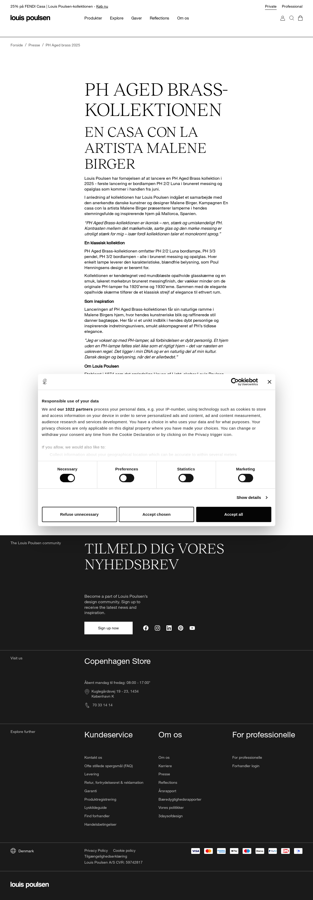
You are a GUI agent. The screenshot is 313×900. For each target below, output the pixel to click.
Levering (91, 774)
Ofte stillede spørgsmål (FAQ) (108, 765)
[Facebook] (145, 628)
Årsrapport (167, 791)
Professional (292, 6)
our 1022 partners (75, 409)
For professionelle (247, 757)
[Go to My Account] (282, 23)
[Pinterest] (180, 628)
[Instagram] (157, 628)
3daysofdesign (170, 816)
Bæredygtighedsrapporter (179, 799)
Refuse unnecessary (79, 514)
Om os (164, 757)
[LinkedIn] (169, 628)
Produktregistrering (100, 799)
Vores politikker (171, 807)
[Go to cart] (300, 23)
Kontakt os (93, 757)
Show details (249, 497)
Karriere (165, 765)
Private (271, 6)
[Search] (291, 23)
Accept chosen (156, 514)
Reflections (167, 782)
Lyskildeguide (95, 807)
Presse (164, 774)
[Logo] (30, 18)
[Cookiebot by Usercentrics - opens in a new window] (235, 382)
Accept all (233, 514)
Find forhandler (97, 816)
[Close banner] (269, 381)
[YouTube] (192, 628)
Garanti (90, 791)
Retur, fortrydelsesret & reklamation (113, 782)
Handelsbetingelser (100, 824)
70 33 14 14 (98, 705)
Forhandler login (245, 765)
